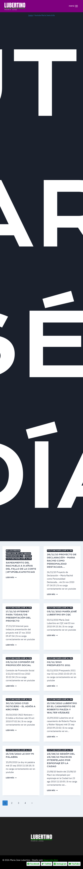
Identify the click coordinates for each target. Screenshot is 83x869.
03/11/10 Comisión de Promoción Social (19, 665)
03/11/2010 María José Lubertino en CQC (60, 614)
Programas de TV (14, 556)
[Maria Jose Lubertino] (15, 6)
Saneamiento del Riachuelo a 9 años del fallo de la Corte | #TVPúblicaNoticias (21, 568)
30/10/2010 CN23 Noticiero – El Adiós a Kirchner (20, 709)
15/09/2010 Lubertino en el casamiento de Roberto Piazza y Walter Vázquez (60, 712)
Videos (28, 556)
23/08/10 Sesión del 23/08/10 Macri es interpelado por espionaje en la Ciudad (62, 766)
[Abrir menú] (73, 6)
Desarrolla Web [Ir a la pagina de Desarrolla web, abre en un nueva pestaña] (50, 860)
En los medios (13, 550)
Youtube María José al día (18, 559)
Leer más (11, 580)
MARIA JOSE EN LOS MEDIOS (18, 553)
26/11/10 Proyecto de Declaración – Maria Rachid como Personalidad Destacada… (61, 560)
